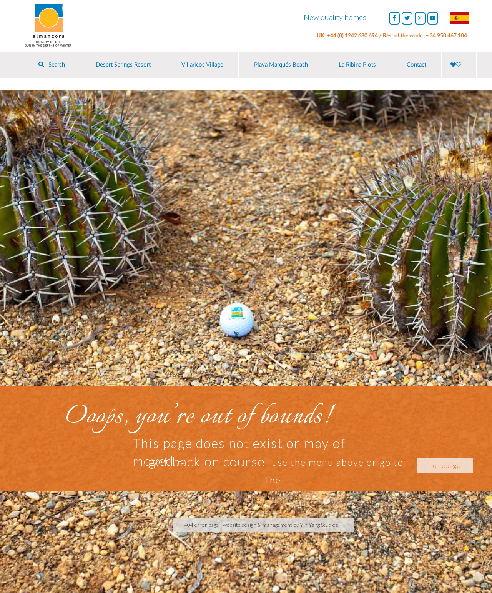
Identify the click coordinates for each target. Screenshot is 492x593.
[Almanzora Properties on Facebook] (394, 18)
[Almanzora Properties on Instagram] (420, 18)
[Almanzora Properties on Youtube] (432, 18)
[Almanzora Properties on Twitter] (407, 18)
